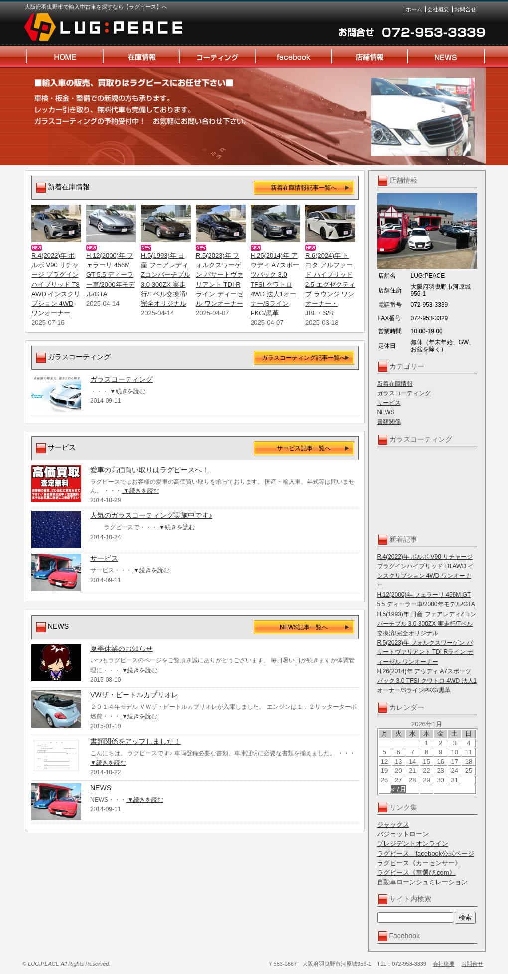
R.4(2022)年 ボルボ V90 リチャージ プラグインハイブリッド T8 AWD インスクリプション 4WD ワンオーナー (55, 284)
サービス (389, 402)
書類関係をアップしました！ (135, 741)
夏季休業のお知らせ (121, 648)
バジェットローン (403, 834)
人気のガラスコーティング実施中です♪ (151, 515)
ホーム (414, 9)
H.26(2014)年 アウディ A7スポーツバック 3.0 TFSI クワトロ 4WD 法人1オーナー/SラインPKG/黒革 (427, 681)
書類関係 (389, 421)
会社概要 (438, 9)
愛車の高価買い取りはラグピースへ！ (149, 470)
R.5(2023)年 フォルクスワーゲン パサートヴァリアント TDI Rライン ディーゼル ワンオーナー (425, 652)
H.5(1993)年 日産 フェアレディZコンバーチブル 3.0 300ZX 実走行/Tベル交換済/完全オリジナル (426, 624)
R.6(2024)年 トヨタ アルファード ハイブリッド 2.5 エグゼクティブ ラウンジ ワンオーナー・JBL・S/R (330, 284)
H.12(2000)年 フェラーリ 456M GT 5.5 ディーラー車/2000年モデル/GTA (110, 275)
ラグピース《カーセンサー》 (419, 863)
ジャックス (393, 824)
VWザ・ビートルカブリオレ (134, 695)
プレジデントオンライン (412, 843)
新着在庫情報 (395, 383)
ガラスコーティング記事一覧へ (304, 357)
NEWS (386, 412)
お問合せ (465, 9)
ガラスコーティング (404, 393)
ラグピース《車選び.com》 (416, 872)
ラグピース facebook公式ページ (426, 853)
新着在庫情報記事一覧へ (304, 187)
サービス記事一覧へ (304, 448)
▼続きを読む (126, 391)
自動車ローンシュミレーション (422, 882)
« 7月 (398, 789)
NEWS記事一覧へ (304, 627)
